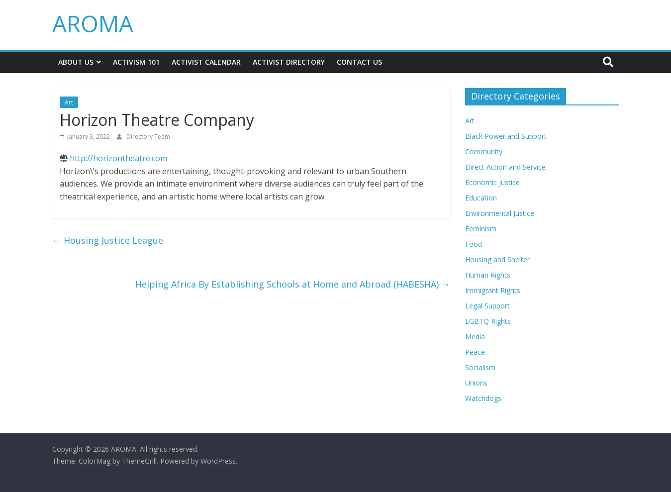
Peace (475, 352)
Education (481, 197)
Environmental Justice (499, 213)
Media (475, 336)
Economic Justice (492, 182)
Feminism (480, 228)
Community (483, 151)
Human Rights (487, 275)
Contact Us (359, 62)
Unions (476, 383)
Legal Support (487, 305)
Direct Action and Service (505, 167)
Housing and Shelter (497, 259)
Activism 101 (136, 62)
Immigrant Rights (492, 290)
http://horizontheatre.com (118, 158)
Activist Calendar (206, 62)
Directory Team (148, 136)
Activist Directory (289, 62)
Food (473, 244)
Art (69, 102)
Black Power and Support (506, 136)
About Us (76, 62)
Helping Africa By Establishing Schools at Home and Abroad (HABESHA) (292, 284)
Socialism (480, 367)
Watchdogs (483, 398)
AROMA (92, 23)
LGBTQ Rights (488, 321)
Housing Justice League (107, 240)
